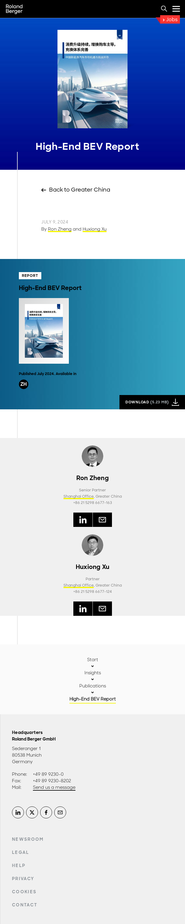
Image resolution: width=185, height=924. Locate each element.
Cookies (24, 891)
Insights (92, 672)
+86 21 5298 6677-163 (92, 502)
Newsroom (28, 839)
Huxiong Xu (95, 229)
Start (92, 659)
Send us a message (54, 787)
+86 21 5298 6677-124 (92, 591)
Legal (20, 852)
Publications (92, 686)
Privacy (23, 878)
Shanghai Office (78, 496)
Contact (24, 905)
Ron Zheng (60, 229)
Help (18, 865)
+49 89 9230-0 (48, 774)
